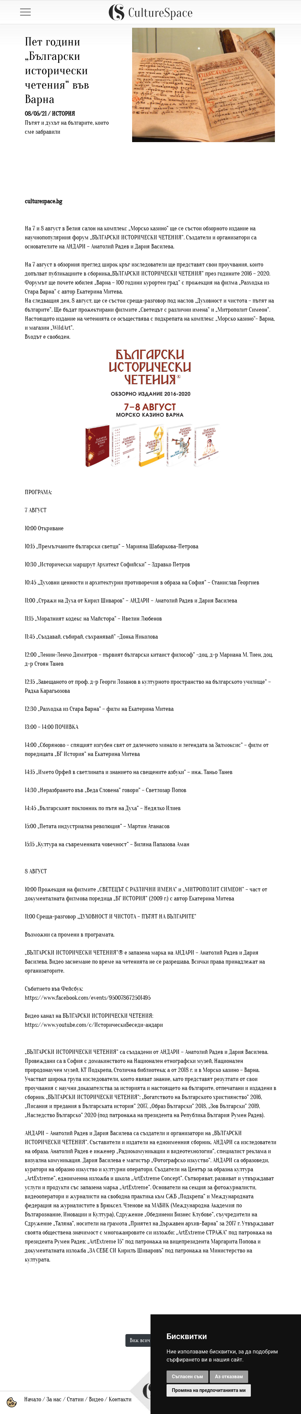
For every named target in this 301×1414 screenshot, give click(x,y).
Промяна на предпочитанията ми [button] (208, 1390)
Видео (96, 1399)
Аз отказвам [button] (229, 1376)
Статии (75, 1399)
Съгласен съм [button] (187, 1376)
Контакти (120, 1399)
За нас (54, 1399)
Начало (32, 1399)
